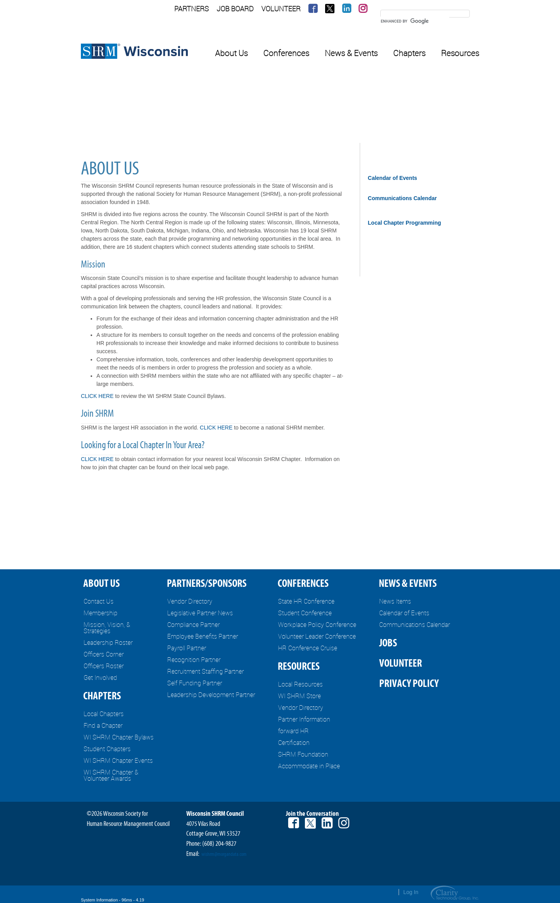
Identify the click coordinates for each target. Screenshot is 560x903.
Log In (410, 892)
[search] (415, 21)
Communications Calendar (402, 198)
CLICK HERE (97, 396)
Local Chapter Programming (404, 223)
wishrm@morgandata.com (224, 854)
